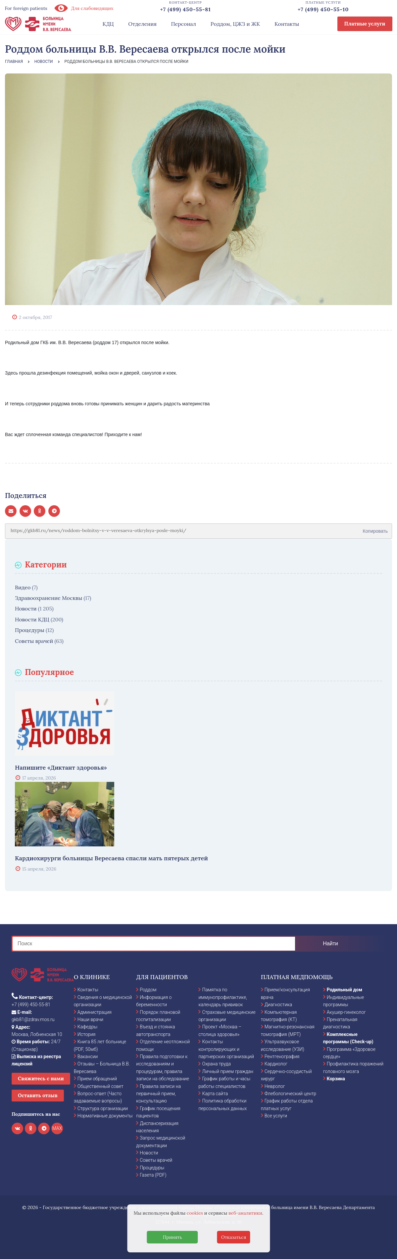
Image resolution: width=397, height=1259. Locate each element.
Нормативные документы (105, 1115)
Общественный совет (100, 1086)
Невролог (275, 1086)
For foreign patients (26, 8)
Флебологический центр (290, 1093)
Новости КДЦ (32, 619)
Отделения (142, 24)
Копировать (375, 529)
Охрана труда (216, 1063)
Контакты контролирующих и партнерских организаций (226, 1049)
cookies (195, 1213)
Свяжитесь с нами (41, 1078)
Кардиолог (276, 1063)
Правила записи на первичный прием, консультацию (158, 1094)
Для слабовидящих (84, 8)
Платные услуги (364, 24)
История (86, 1034)
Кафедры (87, 1026)
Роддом (148, 989)
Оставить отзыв (38, 1095)
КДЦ (108, 24)
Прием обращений (97, 1078)
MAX (57, 1128)
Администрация (94, 1012)
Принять (172, 1237)
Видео (22, 587)
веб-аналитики (245, 1213)
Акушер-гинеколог (346, 1012)
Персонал (183, 24)
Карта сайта (215, 1093)
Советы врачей (34, 641)
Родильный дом (344, 989)
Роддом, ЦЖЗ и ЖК (235, 24)
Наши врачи (90, 1019)
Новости (26, 608)
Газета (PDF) (153, 1175)
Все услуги (276, 1115)
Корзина (336, 1078)
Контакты (286, 24)
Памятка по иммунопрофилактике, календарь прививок (222, 997)
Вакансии (87, 1056)
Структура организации (102, 1108)
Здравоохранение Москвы (48, 598)
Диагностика (278, 1004)
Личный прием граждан (227, 1071)
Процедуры (29, 630)
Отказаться (233, 1237)
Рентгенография (282, 1056)
